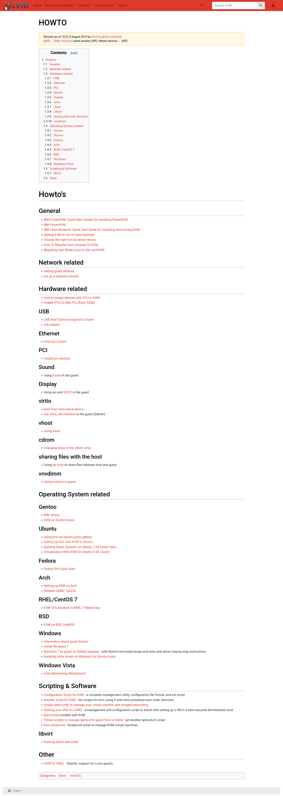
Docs (62, 776)
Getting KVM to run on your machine (69, 235)
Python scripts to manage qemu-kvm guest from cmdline (83, 720)
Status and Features (59, 5)
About (122, 5)
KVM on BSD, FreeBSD (59, 625)
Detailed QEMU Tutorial (60, 591)
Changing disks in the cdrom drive (67, 448)
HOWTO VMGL (54, 763)
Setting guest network (59, 271)
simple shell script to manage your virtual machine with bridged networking (96, 705)
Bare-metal (51, 715)
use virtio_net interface (60, 414)
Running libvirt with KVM (61, 742)
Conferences (104, 5)
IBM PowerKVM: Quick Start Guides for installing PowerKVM (86, 220)
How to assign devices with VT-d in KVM (72, 298)
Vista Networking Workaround (64, 673)
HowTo (76, 776)
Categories (47, 776)
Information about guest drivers (66, 641)
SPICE (67, 392)
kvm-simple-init (54, 725)
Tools (16, 790)
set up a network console (61, 276)
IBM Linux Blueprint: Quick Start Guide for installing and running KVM (92, 230)
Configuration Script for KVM (64, 695)
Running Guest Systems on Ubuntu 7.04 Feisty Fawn (80, 547)
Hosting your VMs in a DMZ (63, 710)
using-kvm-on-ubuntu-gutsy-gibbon (68, 537)
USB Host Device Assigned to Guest (69, 319)
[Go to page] (261, 5)
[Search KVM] (234, 5)
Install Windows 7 (56, 646)
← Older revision (60, 40)
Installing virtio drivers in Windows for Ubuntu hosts (80, 656)
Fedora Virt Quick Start (59, 569)
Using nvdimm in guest (60, 482)
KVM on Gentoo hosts (59, 520)
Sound (56, 375)
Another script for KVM (60, 700)
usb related (51, 325)
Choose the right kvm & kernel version (70, 240)
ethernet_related (55, 341)
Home (37, 5)
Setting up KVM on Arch (60, 586)
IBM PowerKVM (55, 225)
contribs (115, 36)
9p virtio (58, 465)
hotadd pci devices (57, 358)
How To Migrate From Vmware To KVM (71, 245)
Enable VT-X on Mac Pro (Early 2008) (69, 303)
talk (106, 36)
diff (47, 40)
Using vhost (52, 431)
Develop (83, 5)
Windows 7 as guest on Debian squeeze (71, 651)
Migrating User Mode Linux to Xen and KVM (74, 250)
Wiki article (51, 515)
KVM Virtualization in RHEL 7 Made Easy (72, 608)
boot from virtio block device (64, 409)
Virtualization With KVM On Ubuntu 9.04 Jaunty (76, 552)
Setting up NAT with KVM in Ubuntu (68, 542)
